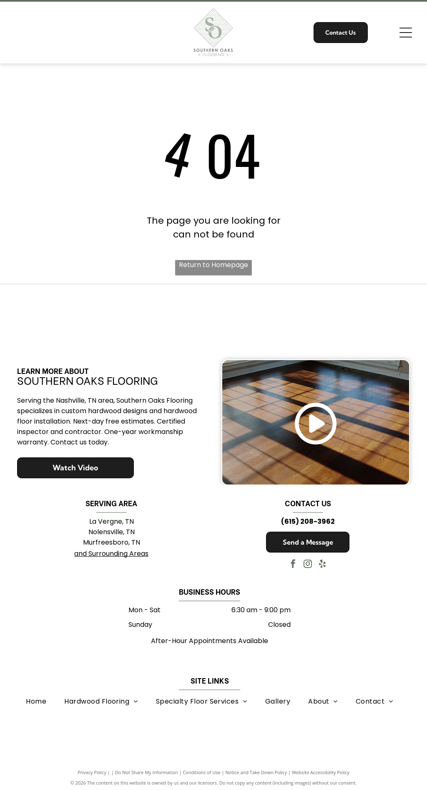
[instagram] (307, 562)
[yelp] (322, 562)
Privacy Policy (92, 770)
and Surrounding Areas (111, 551)
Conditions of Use (202, 770)
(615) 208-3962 (308, 519)
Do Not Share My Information (146, 770)
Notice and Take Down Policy (256, 770)
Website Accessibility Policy (320, 770)
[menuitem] (36, 699)
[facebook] (293, 562)
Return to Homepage (213, 265)
